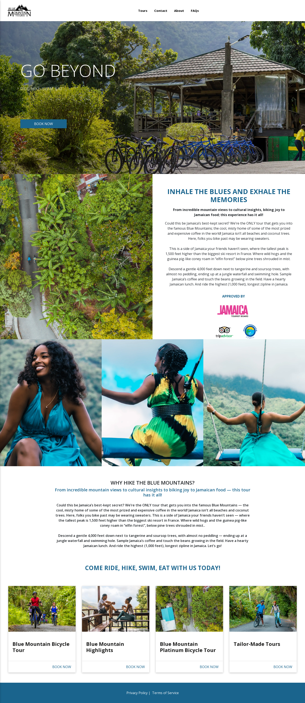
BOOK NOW (43, 123)
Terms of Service (165, 693)
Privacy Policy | (138, 693)
